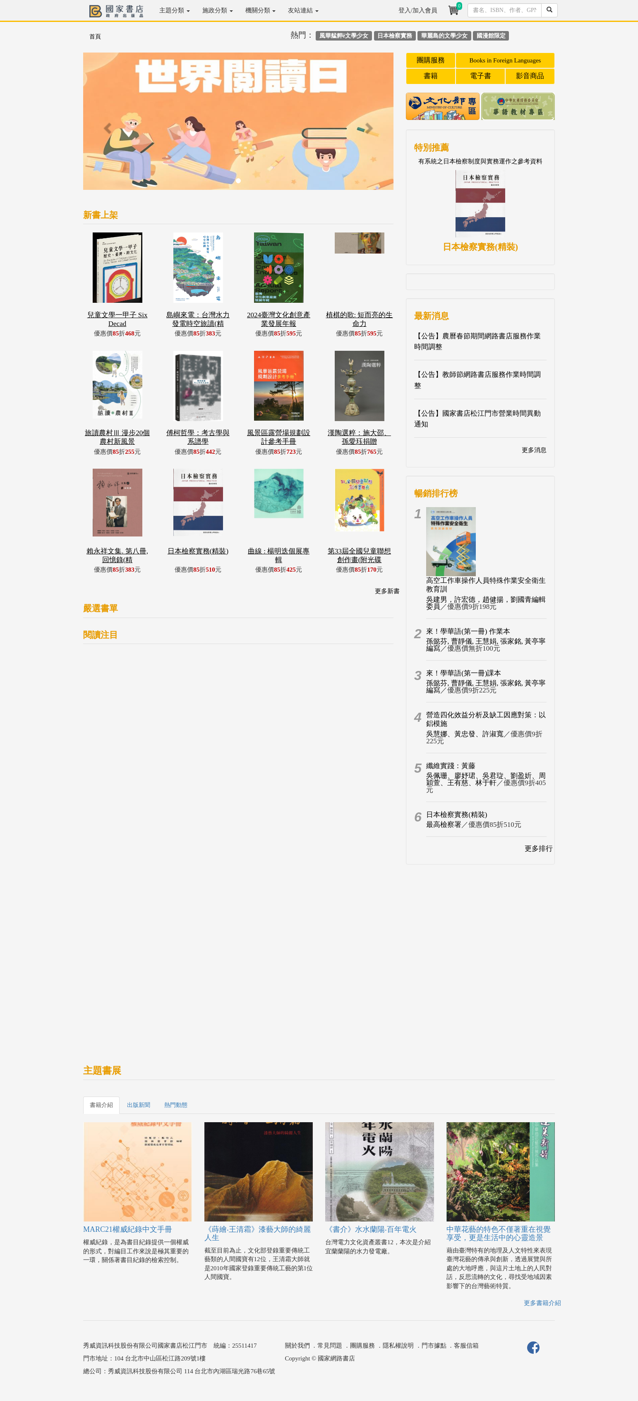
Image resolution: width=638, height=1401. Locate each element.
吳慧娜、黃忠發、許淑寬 (465, 734)
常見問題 (329, 1345)
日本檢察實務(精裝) (456, 815)
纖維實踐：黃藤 (450, 766)
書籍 (431, 76)
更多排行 (539, 849)
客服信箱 (466, 1345)
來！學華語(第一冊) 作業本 (468, 631)
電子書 (480, 76)
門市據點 (434, 1345)
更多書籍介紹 (542, 1303)
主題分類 (174, 10)
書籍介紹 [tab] (101, 1105)
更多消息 (534, 450)
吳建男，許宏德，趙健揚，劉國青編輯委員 (486, 603)
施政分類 (217, 10)
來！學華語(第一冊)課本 (463, 673)
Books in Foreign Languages (505, 60)
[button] (106, 125)
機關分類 (260, 10)
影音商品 (530, 76)
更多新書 (387, 591)
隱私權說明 (398, 1345)
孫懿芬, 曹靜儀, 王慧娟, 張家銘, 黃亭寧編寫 (486, 644)
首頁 (95, 37)
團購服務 (431, 60)
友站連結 (303, 10)
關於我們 (297, 1345)
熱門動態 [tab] (175, 1105)
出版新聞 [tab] (138, 1105)
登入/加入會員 (417, 10)
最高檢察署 (443, 825)
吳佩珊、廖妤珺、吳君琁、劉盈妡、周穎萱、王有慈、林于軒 (486, 779)
